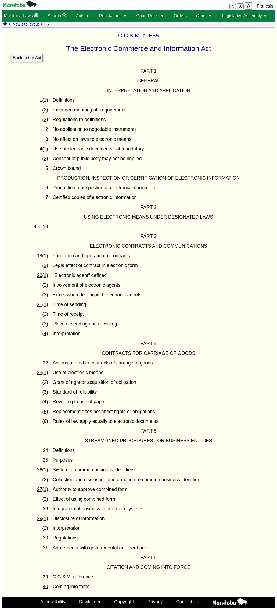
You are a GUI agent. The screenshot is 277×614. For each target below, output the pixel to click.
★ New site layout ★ (26, 24)
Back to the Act (27, 57)
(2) (45, 110)
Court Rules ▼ (150, 15)
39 (45, 577)
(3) (45, 119)
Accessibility (53, 601)
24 (45, 450)
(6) (45, 421)
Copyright (124, 601)
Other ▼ (204, 15)
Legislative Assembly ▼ (244, 15)
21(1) (42, 304)
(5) (45, 411)
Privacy (155, 601)
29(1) (42, 518)
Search (57, 15)
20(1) (42, 275)
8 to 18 (41, 226)
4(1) (43, 149)
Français (265, 6)
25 (45, 460)
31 (45, 547)
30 (45, 538)
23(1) (42, 372)
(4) (45, 333)
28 (45, 508)
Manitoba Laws (21, 15)
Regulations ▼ (113, 15)
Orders (180, 15)
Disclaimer (90, 601)
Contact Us (187, 601)
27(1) (42, 489)
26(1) (42, 469)
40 (45, 586)
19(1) (42, 255)
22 (45, 363)
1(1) (43, 100)
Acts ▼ (82, 15)
